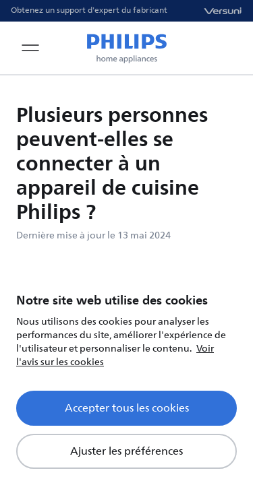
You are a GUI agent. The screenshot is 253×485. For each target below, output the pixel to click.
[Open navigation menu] (30, 47)
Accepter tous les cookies (127, 408)
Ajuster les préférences (126, 451)
